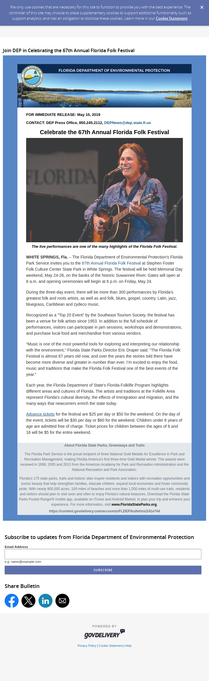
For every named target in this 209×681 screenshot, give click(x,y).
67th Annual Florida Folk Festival (112, 263)
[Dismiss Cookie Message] (201, 5)
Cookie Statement (172, 18)
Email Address (16, 547)
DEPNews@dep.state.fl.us (127, 123)
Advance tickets (40, 414)
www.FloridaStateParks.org (134, 504)
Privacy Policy (87, 645)
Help (128, 645)
